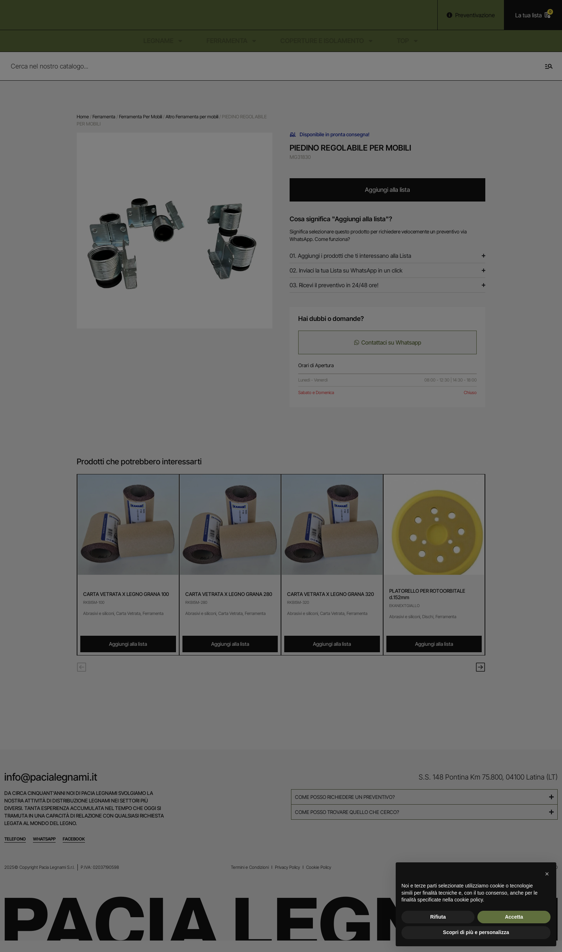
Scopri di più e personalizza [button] (476, 932)
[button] (547, 874)
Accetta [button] (514, 917)
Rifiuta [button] (438, 917)
